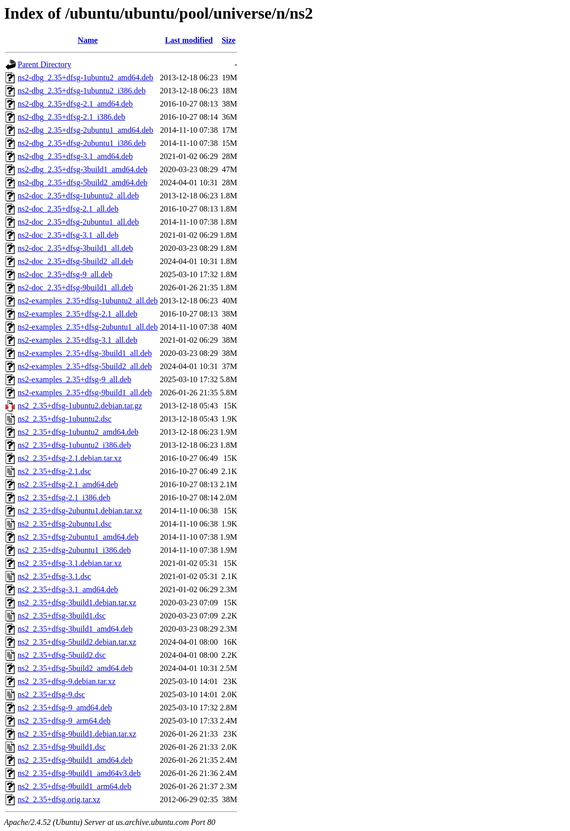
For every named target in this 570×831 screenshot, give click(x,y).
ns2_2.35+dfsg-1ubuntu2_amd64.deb (78, 432)
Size (229, 40)
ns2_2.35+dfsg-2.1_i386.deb (64, 497)
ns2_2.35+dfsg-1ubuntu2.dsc (65, 418)
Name (88, 40)
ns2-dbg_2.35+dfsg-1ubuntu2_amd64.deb (85, 77)
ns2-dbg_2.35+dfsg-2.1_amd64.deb (75, 103)
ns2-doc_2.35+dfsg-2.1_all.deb (68, 208)
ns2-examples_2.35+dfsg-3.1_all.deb (77, 340)
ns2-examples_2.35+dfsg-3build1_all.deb (85, 353)
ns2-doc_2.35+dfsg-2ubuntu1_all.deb (78, 222)
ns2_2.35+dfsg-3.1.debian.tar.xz (70, 563)
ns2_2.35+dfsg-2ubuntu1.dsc (65, 524)
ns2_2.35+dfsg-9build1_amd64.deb (75, 760)
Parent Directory (44, 64)
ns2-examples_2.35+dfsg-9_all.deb (74, 379)
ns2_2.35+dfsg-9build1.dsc (62, 747)
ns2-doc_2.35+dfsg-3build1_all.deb (75, 248)
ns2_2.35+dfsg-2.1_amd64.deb (68, 484)
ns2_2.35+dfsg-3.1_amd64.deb (68, 589)
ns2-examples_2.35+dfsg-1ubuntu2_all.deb (88, 300)
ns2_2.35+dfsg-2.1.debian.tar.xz (70, 458)
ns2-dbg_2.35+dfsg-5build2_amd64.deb (82, 182)
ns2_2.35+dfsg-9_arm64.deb (64, 720)
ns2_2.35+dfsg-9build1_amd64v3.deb (79, 773)
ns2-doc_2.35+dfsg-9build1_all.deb (75, 287)
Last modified (189, 40)
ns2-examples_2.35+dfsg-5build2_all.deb (85, 366)
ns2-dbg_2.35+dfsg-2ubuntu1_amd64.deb (85, 130)
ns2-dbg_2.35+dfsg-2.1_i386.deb (71, 117)
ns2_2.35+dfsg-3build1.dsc (62, 615)
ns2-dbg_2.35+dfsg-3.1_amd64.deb (75, 156)
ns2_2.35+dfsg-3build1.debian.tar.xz (77, 602)
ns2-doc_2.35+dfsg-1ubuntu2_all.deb (78, 195)
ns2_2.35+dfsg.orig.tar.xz (59, 799)
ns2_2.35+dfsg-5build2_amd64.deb (75, 668)
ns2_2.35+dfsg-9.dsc (51, 694)
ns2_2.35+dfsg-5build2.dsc (62, 655)
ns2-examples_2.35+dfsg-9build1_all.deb (85, 392)
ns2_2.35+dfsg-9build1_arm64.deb (74, 786)
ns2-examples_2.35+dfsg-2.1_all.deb (77, 313)
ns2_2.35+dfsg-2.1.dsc (54, 471)
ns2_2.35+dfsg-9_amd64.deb (65, 707)
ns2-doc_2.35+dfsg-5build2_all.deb (75, 261)
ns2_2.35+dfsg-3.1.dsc (54, 576)
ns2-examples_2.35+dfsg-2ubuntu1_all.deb (88, 327)
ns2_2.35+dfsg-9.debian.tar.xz (67, 681)
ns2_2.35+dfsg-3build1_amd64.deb (75, 629)
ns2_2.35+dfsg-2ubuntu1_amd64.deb (78, 537)
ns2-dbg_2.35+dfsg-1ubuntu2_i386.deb (81, 90)
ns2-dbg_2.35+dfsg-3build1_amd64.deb (82, 169)
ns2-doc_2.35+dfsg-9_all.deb (65, 274)
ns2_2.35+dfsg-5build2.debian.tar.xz (77, 642)
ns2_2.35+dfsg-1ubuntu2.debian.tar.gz (80, 405)
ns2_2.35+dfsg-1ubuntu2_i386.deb (74, 445)
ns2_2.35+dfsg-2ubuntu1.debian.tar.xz (80, 510)
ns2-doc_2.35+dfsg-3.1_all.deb (68, 235)
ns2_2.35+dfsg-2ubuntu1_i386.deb (74, 550)
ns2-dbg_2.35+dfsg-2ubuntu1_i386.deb (81, 143)
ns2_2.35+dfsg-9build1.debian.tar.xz (77, 734)
